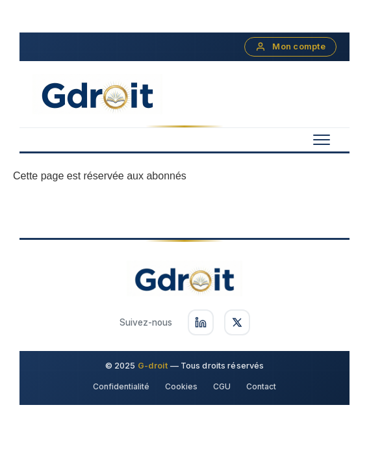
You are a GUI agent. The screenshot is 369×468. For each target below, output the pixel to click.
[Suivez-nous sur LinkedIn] (201, 322)
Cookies (181, 386)
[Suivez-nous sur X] (237, 322)
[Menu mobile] (322, 139)
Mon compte (290, 47)
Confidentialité (121, 386)
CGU (222, 386)
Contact (261, 386)
